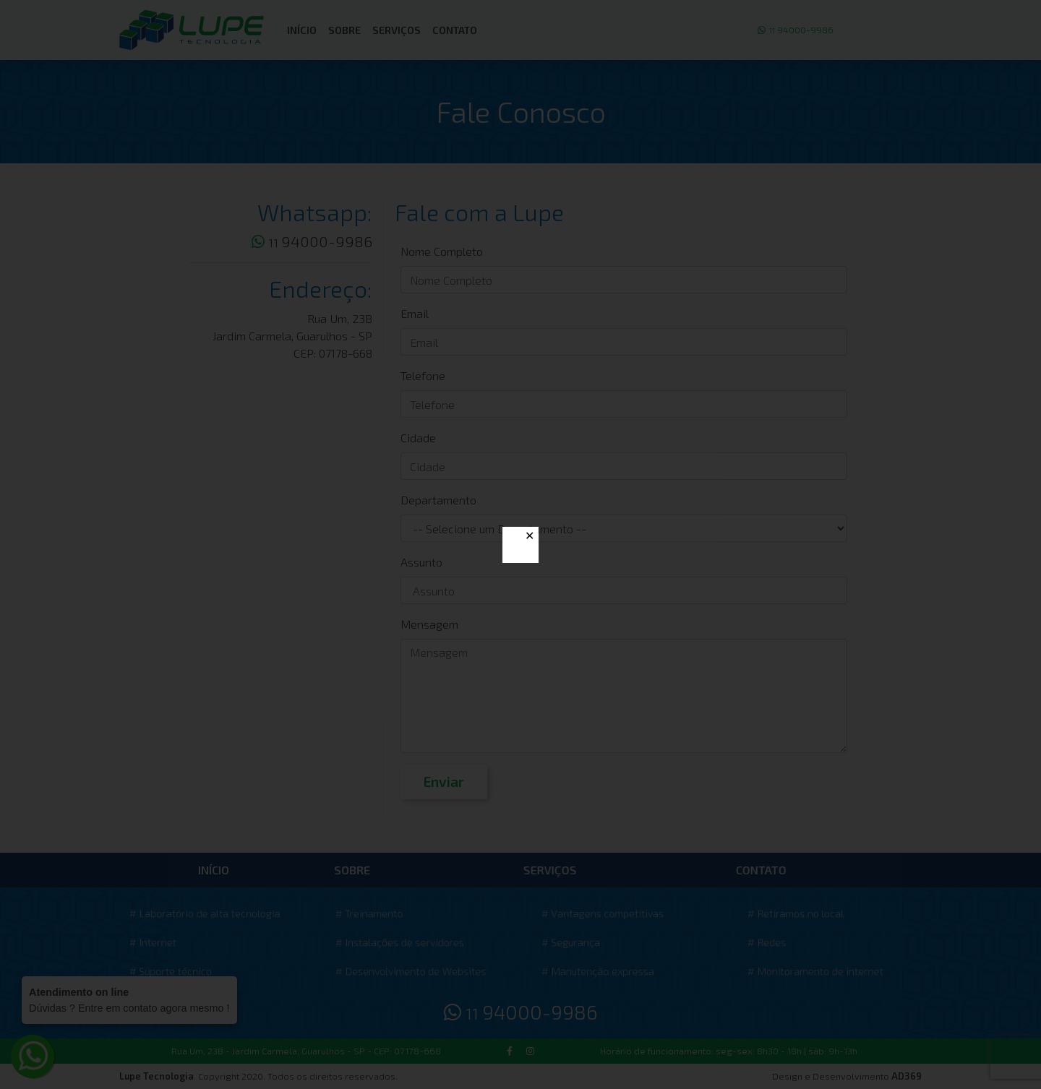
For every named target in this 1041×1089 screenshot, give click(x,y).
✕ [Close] (529, 536)
